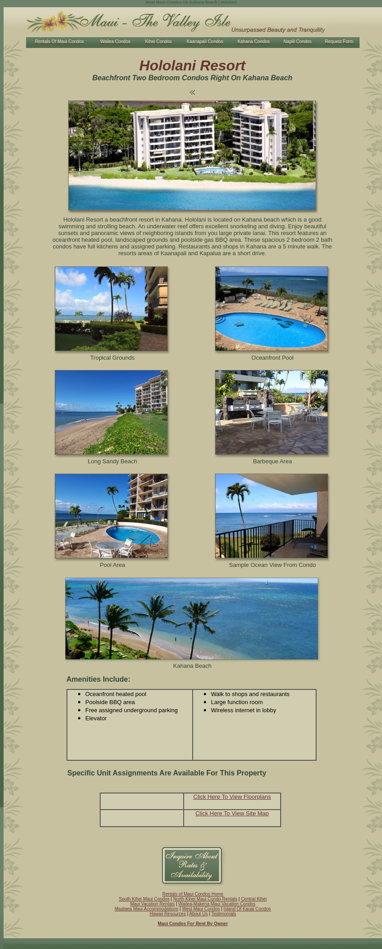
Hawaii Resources (167, 913)
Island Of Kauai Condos (247, 908)
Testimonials (223, 913)
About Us (198, 913)
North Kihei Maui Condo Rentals (205, 899)
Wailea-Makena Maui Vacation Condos (216, 903)
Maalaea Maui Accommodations (147, 908)
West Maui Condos (201, 908)
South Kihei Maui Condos (144, 899)
